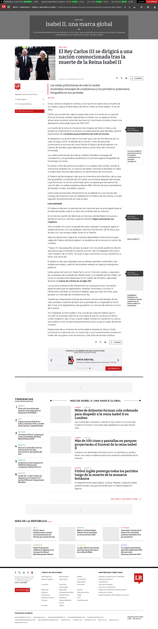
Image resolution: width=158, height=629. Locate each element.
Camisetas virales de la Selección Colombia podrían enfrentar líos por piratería (131, 533)
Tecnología (81, 545)
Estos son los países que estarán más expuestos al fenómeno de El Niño (29, 410)
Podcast (44, 600)
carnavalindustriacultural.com (48, 620)
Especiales (63, 590)
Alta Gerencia (64, 576)
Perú (20, 419)
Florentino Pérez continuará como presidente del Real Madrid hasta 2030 (31, 437)
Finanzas (44, 592)
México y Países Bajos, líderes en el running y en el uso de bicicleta (87, 532)
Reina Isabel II (133, 239)
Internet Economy (47, 597)
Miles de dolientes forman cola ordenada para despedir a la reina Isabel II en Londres (106, 414)
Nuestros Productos (106, 579)
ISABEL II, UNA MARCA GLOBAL (44, 7)
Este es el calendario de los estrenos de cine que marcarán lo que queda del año (30, 451)
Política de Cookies (105, 592)
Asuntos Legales (47, 579)
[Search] (141, 7)
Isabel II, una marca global (79, 24)
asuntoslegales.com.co (23, 617)
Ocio (79, 597)
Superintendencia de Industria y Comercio (114, 595)
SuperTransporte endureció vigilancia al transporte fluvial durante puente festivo (43, 551)
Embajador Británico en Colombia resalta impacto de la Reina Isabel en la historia (134, 300)
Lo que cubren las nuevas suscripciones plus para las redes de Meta (88, 550)
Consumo (44, 584)
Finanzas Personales (66, 592)
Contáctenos (103, 582)
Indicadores (45, 595)
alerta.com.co (114, 620)
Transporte (37, 545)
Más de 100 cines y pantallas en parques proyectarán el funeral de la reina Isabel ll (106, 444)
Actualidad (125, 528)
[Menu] (9, 7)
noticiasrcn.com (90, 620)
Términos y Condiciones (107, 587)
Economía (80, 584)
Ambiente (21, 406)
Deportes (21, 432)
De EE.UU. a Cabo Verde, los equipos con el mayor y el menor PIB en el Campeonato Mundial (31, 479)
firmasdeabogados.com (76, 617)
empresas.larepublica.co (57, 617)
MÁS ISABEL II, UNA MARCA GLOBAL (124, 499)
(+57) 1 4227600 (21, 582)
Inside (79, 595)
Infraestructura (64, 595)
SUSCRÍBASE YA (114, 368)
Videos (61, 605)
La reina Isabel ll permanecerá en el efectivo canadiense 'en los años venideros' (134, 156)
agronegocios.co (39, 617)
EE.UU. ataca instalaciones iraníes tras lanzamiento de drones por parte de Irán (44, 533)
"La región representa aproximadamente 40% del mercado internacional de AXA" (131, 551)
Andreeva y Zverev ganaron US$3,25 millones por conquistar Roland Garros (30, 465)
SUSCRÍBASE (152, 2)
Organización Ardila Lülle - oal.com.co (135, 617)
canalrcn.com (65, 620)
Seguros (124, 545)
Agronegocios (46, 576)
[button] (51, 360)
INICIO (15, 7)
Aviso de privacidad (105, 584)
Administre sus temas (24, 111)
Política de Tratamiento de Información (112, 590)
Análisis (79, 576)
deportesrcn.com (21, 622)
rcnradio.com (77, 620)
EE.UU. (35, 528)
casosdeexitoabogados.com (25, 620)
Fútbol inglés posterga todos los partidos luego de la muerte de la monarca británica (106, 475)
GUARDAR (137, 78)
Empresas (44, 590)
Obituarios (63, 597)
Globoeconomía (83, 592)
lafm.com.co (102, 620)
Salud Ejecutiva (82, 600)
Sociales (44, 605)
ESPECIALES (25, 7)
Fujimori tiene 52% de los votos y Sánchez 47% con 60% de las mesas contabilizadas (31, 424)
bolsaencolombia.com (95, 617)
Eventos (80, 590)
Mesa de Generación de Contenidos (111, 576)
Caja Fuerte (63, 579)
